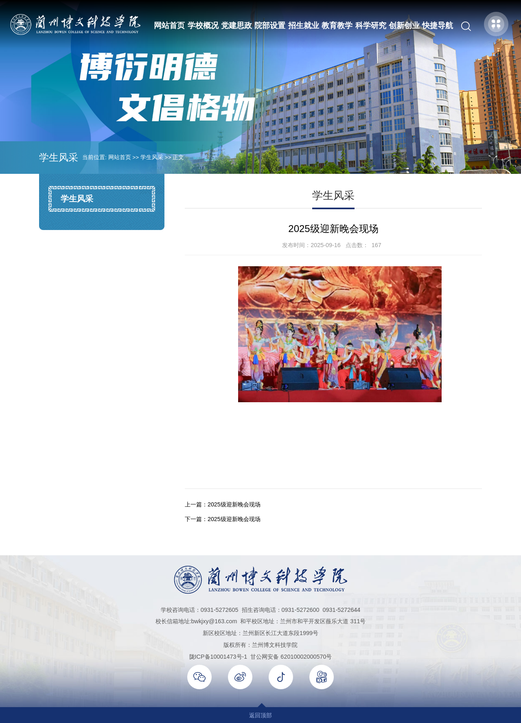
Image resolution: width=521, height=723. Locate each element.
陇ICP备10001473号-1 (218, 656)
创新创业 (403, 25)
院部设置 (269, 25)
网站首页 (169, 25)
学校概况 (202, 25)
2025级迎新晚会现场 (234, 504)
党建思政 (236, 25)
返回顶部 (260, 715)
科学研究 (370, 25)
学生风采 (151, 157)
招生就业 (303, 25)
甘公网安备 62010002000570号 (291, 656)
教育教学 (337, 25)
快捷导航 (437, 25)
